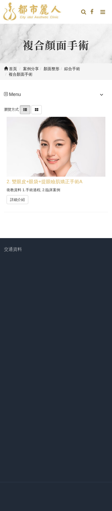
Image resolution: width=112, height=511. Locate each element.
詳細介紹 (17, 199)
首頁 (10, 68)
